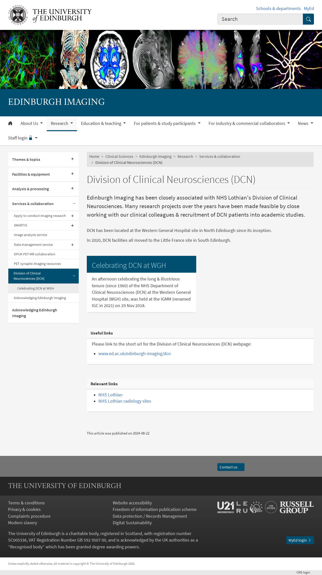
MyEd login (300, 540)
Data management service (33, 244)
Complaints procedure (29, 516)
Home (94, 156)
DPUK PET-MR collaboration (34, 254)
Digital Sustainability (132, 522)
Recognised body (26, 547)
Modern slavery (22, 522)
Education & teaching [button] (101, 123)
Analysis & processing (30, 188)
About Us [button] (30, 123)
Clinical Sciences (119, 156)
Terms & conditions (26, 503)
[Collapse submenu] (74, 204)
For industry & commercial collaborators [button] (247, 123)
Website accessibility (132, 503)
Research (185, 156)
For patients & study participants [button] (165, 123)
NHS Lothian (110, 395)
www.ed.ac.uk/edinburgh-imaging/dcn (134, 353)
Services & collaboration (33, 203)
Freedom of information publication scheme (154, 509)
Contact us (231, 467)
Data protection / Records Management (150, 516)
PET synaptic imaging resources (37, 263)
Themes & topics (26, 159)
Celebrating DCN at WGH (35, 288)
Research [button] (60, 123)
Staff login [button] (21, 138)
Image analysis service (30, 234)
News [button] (303, 123)
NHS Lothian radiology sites (124, 401)
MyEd (309, 8)
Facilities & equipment (31, 174)
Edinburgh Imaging (155, 156)
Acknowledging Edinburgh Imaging (40, 298)
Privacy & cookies (24, 509)
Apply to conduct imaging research (40, 215)
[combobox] (260, 19)
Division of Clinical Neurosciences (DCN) (29, 276)
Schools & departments (278, 8)
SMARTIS (20, 225)
